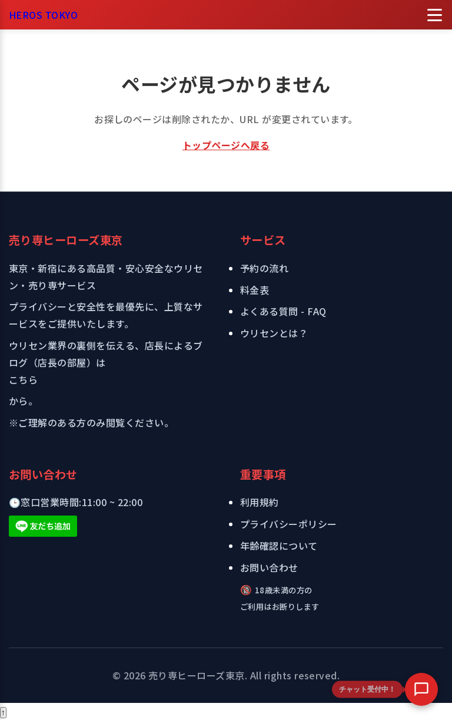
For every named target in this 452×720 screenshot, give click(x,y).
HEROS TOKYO (43, 15)
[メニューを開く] (434, 15)
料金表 (254, 290)
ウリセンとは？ (274, 333)
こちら (23, 379)
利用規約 (259, 502)
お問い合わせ (269, 567)
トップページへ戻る (226, 145)
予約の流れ (264, 268)
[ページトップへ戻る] (3, 712)
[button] (421, 689)
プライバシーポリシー (288, 524)
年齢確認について (279, 546)
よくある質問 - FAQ (283, 311)
